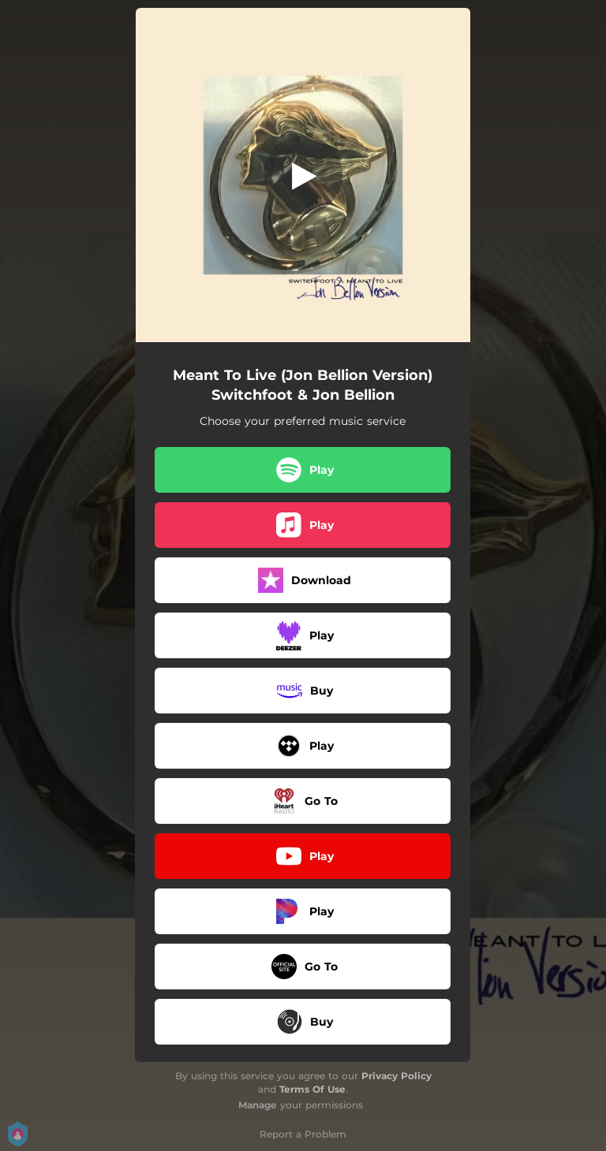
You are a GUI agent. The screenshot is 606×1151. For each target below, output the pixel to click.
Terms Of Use (312, 1089)
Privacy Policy (396, 1076)
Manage (257, 1105)
